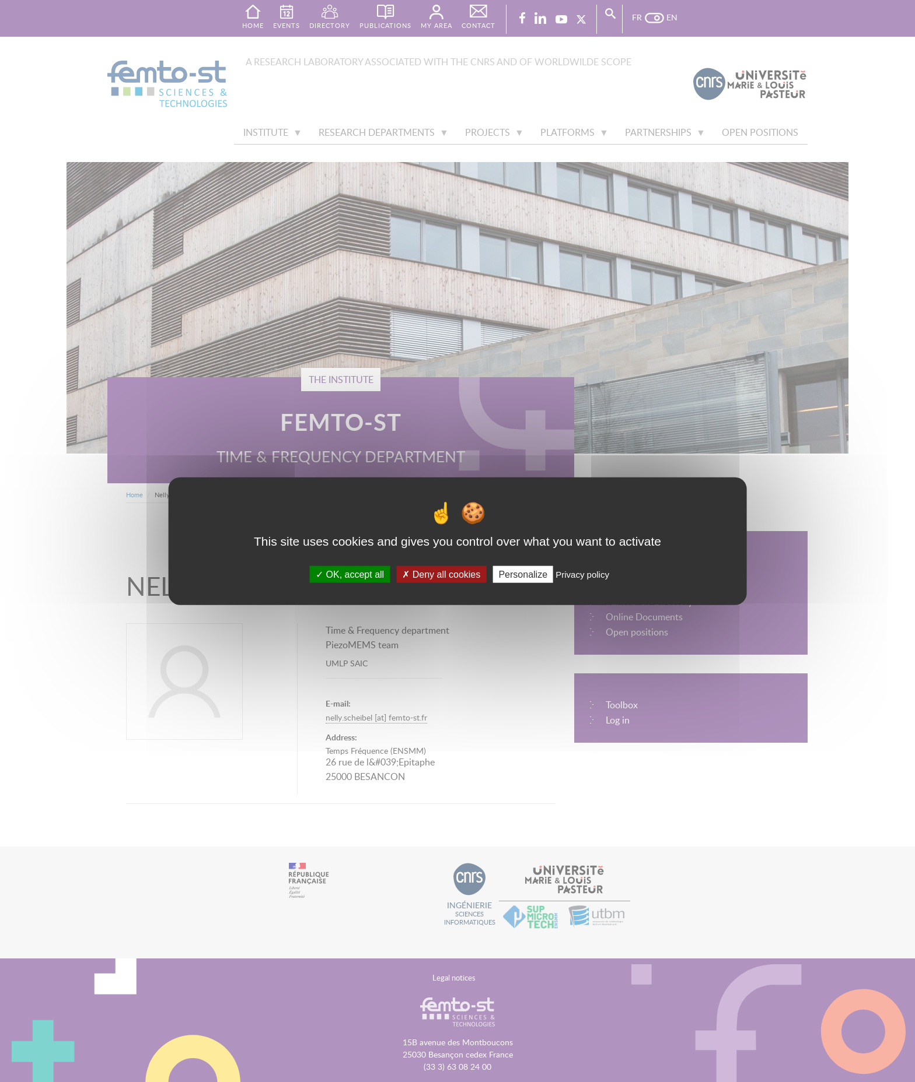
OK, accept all (350, 574)
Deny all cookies (441, 574)
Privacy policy (582, 574)
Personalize (522, 574)
